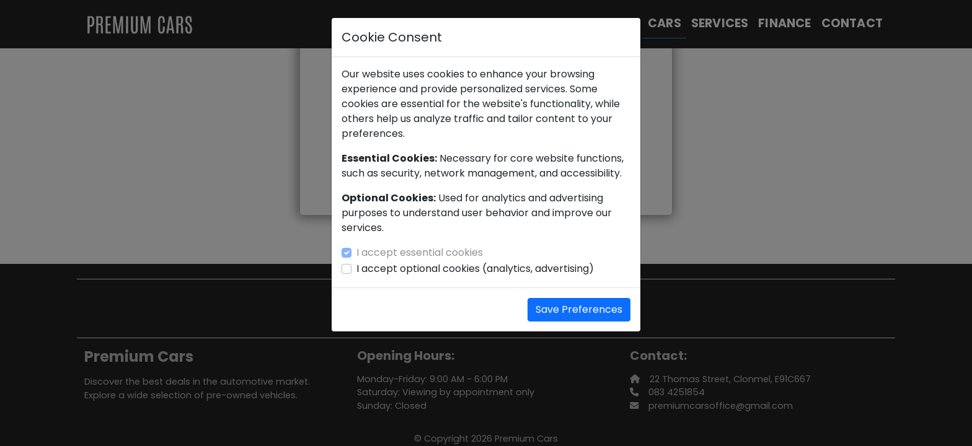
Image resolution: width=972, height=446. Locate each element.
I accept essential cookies (419, 252)
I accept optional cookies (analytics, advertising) (475, 268)
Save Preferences (579, 309)
